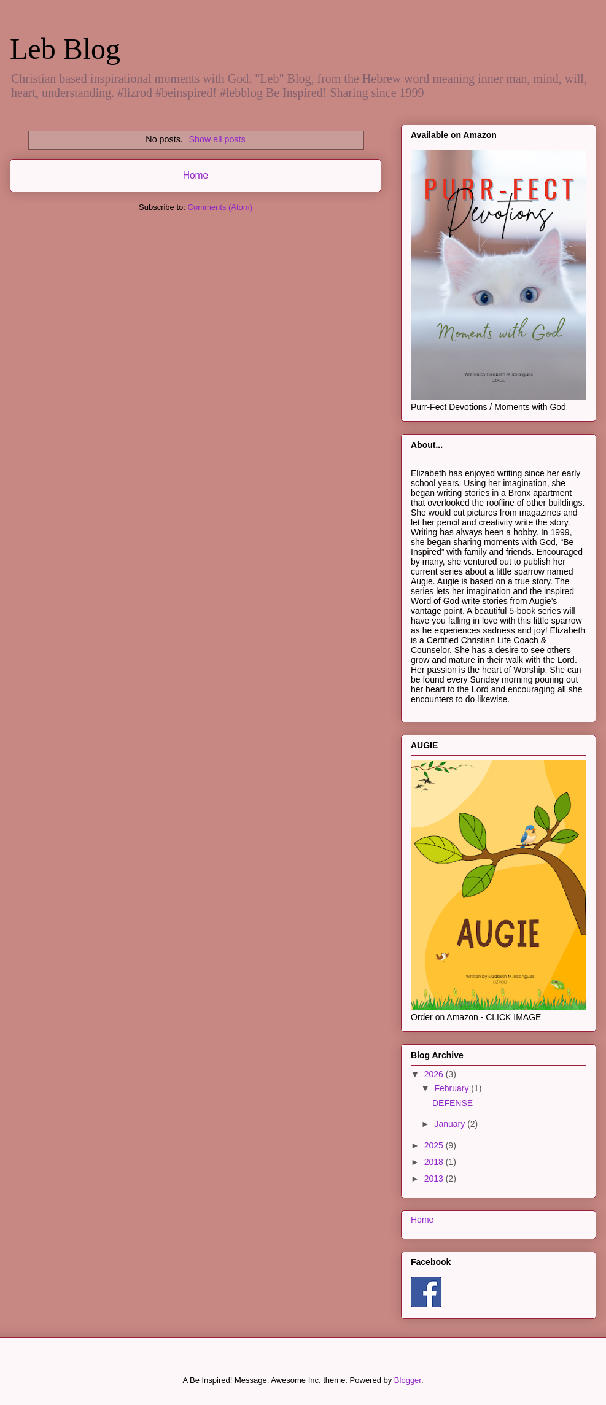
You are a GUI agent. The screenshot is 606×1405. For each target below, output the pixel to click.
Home (196, 175)
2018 (435, 1162)
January (450, 1124)
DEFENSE (452, 1103)
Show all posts (216, 139)
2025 (435, 1145)
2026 (435, 1074)
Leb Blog (65, 49)
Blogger (407, 1380)
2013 (435, 1178)
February (452, 1088)
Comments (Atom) (220, 207)
